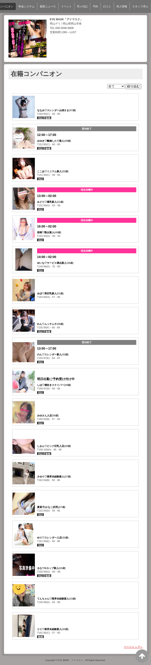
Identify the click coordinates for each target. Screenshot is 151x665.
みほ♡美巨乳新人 (47, 293)
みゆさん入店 (44, 415)
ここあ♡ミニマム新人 (49, 171)
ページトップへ (133, 647)
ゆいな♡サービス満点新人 (52, 263)
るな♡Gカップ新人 (48, 568)
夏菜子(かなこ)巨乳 (47, 507)
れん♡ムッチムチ (47, 324)
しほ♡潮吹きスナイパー (50, 385)
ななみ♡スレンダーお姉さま (53, 110)
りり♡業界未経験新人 (49, 629)
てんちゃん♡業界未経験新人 (53, 598)
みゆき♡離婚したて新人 (50, 140)
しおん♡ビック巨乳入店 (50, 446)
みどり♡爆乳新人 (47, 202)
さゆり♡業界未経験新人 (50, 476)
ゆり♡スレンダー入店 (49, 537)
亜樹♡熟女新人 (45, 232)
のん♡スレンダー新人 (49, 354)
